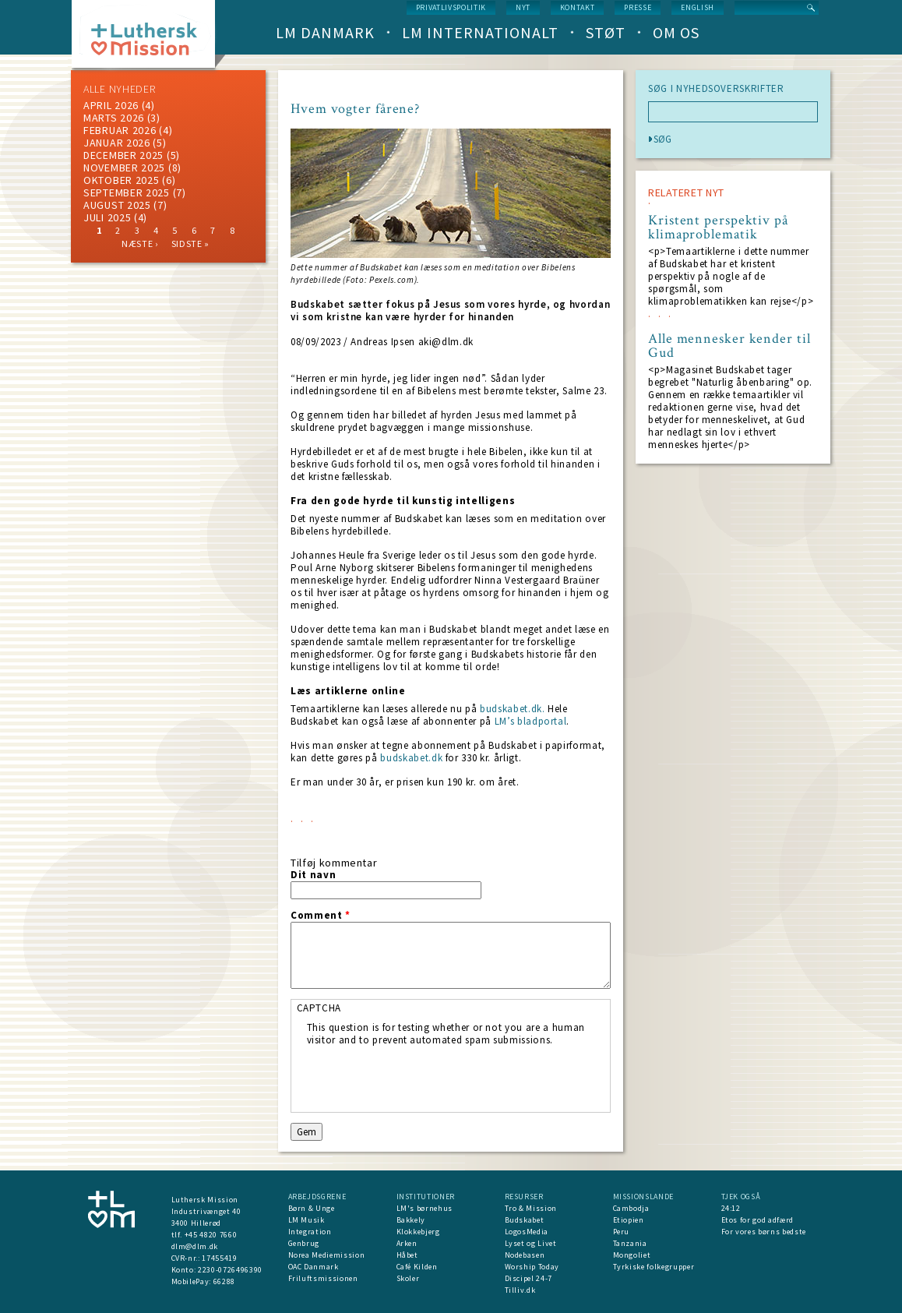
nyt (523, 7)
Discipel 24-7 (528, 1278)
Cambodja (631, 1208)
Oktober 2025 (121, 180)
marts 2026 (113, 118)
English (697, 7)
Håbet (407, 1255)
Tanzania (630, 1243)
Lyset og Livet (531, 1243)
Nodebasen (525, 1255)
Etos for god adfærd (757, 1220)
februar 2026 (119, 130)
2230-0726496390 (230, 1270)
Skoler (408, 1278)
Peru (621, 1232)
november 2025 (124, 168)
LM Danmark (325, 32)
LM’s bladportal (531, 721)
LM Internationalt (480, 32)
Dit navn (313, 875)
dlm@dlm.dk (195, 1246)
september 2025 (126, 192)
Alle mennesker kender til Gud (729, 346)
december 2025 (123, 155)
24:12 (731, 1208)
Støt (605, 32)
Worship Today (532, 1267)
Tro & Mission (531, 1208)
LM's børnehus (424, 1208)
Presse (637, 7)
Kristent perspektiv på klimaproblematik (718, 228)
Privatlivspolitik (451, 7)
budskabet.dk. (512, 708)
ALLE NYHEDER (119, 89)
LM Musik (306, 1220)
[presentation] (425, 1077)
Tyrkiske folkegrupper (654, 1267)
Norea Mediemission (326, 1255)
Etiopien (628, 1220)
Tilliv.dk (520, 1290)
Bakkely (411, 1220)
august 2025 (117, 205)
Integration (310, 1232)
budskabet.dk (411, 757)
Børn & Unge (311, 1208)
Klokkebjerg (418, 1232)
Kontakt (577, 7)
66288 (224, 1281)
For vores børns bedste (763, 1232)
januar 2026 (116, 143)
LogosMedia (527, 1232)
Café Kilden (417, 1267)
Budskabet (524, 1220)
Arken (407, 1243)
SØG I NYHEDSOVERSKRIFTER (716, 89)
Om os (676, 32)
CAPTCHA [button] (319, 1008)
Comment (321, 915)
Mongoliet (632, 1255)
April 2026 (111, 105)
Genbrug (304, 1243)
